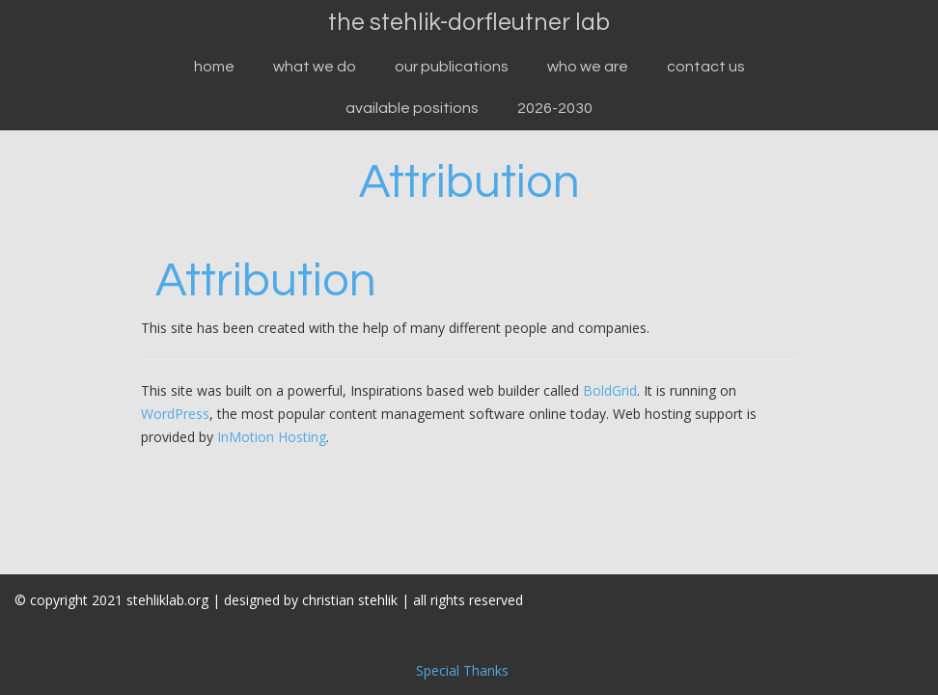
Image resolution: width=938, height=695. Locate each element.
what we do (314, 66)
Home (214, 66)
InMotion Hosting (271, 437)
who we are (587, 66)
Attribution (469, 182)
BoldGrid (610, 390)
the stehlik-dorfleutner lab (469, 22)
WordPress (175, 413)
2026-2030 (555, 108)
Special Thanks (462, 670)
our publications (452, 66)
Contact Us (706, 66)
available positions (412, 108)
